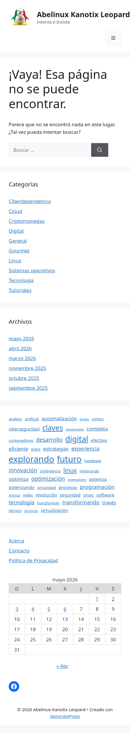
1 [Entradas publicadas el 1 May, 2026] (97, 598)
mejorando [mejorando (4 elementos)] (89, 471)
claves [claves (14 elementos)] (52, 428)
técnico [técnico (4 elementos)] (15, 510)
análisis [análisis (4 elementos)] (15, 418)
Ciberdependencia (30, 201)
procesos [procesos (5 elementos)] (68, 487)
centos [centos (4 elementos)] (98, 418)
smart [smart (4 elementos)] (88, 495)
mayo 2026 (21, 338)
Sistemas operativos (32, 270)
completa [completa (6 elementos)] (97, 428)
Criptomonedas (26, 221)
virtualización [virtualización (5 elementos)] (54, 510)
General (18, 240)
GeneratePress (65, 716)
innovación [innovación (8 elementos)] (23, 470)
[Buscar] (99, 150)
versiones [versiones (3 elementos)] (31, 511)
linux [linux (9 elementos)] (70, 470)
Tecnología (21, 280)
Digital (16, 230)
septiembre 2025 (28, 388)
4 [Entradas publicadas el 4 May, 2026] (33, 609)
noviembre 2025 (27, 368)
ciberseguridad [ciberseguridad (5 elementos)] (24, 429)
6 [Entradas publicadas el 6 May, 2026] (65, 609)
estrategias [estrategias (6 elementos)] (55, 448)
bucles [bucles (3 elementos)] (84, 419)
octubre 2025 (24, 378)
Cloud (15, 211)
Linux (15, 260)
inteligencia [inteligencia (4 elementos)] (50, 471)
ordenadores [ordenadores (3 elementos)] (77, 480)
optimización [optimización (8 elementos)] (48, 479)
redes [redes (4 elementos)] (28, 495)
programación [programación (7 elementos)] (97, 486)
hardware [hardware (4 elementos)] (92, 460)
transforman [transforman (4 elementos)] (48, 503)
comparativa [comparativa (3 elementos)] (75, 429)
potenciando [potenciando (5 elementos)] (22, 487)
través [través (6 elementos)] (109, 502)
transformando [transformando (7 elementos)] (81, 502)
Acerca (16, 540)
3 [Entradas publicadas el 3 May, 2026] (16, 609)
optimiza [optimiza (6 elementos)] (18, 479)
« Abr (62, 666)
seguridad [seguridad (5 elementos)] (70, 495)
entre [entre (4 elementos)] (36, 449)
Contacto (19, 550)
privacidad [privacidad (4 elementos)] (46, 487)
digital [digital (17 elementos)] (76, 438)
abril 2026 (20, 348)
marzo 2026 (22, 358)
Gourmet (19, 250)
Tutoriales (20, 290)
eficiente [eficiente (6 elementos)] (18, 448)
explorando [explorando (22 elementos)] (31, 459)
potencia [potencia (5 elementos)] (98, 479)
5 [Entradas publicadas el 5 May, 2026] (49, 609)
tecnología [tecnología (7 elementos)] (22, 502)
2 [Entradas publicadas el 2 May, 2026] (113, 598)
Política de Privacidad (33, 560)
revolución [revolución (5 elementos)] (46, 495)
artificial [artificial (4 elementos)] (32, 418)
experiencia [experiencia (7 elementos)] (85, 448)
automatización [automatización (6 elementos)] (59, 418)
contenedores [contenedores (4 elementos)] (21, 440)
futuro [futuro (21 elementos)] (69, 459)
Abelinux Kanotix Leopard (83, 14)
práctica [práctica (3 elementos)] (14, 495)
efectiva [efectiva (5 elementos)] (99, 440)
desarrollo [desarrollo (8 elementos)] (49, 440)
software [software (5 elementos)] (105, 495)
